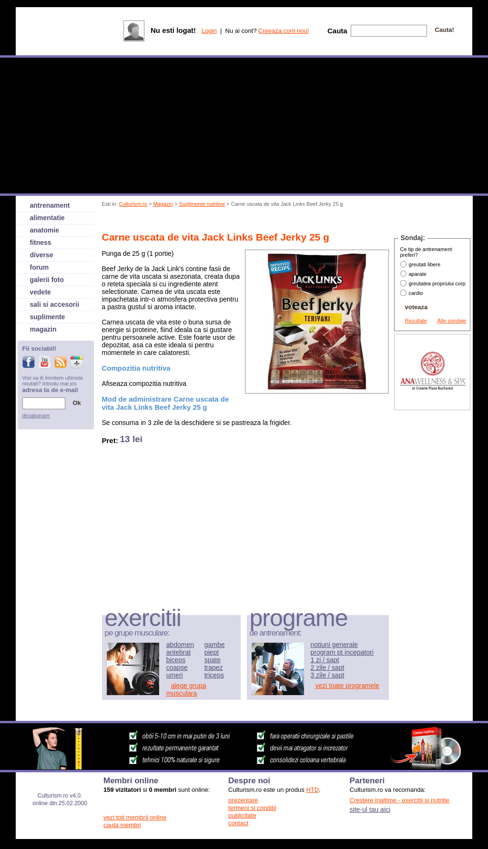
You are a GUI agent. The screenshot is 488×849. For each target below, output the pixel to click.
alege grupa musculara (186, 689)
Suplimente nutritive (202, 204)
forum (39, 267)
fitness (40, 242)
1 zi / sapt (325, 660)
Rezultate (416, 320)
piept (211, 652)
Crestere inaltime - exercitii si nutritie (400, 800)
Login (209, 30)
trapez (213, 667)
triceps (214, 675)
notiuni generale (334, 644)
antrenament (50, 205)
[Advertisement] (275, 220)
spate (212, 660)
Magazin (163, 204)
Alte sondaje (452, 320)
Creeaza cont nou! (283, 30)
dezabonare (36, 415)
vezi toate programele (347, 685)
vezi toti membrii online (134, 817)
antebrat (178, 652)
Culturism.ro (133, 204)
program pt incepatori (342, 652)
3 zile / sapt (328, 675)
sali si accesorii (55, 304)
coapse (177, 667)
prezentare (243, 800)
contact (238, 823)
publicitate (242, 815)
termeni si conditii (252, 807)
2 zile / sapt (328, 667)
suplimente (47, 317)
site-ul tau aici (370, 809)
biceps (175, 660)
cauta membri (122, 825)
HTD (312, 789)
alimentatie (47, 218)
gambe (214, 644)
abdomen (180, 644)
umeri (174, 675)
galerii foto (47, 279)
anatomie (44, 230)
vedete (40, 292)
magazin (43, 329)
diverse (41, 255)
